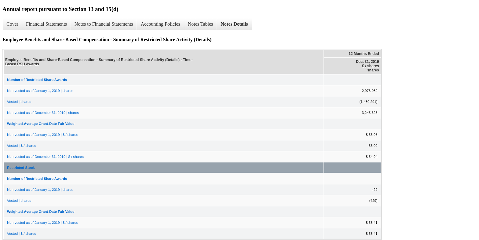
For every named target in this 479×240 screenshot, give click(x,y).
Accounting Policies (160, 24)
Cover (12, 24)
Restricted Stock (21, 167)
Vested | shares (19, 102)
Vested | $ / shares (21, 145)
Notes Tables (200, 24)
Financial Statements (46, 24)
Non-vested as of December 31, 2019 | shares (43, 113)
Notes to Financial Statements (104, 24)
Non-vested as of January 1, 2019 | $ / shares (42, 134)
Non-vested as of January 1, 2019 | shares (40, 91)
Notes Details (234, 24)
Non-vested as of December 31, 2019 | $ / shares (45, 156)
